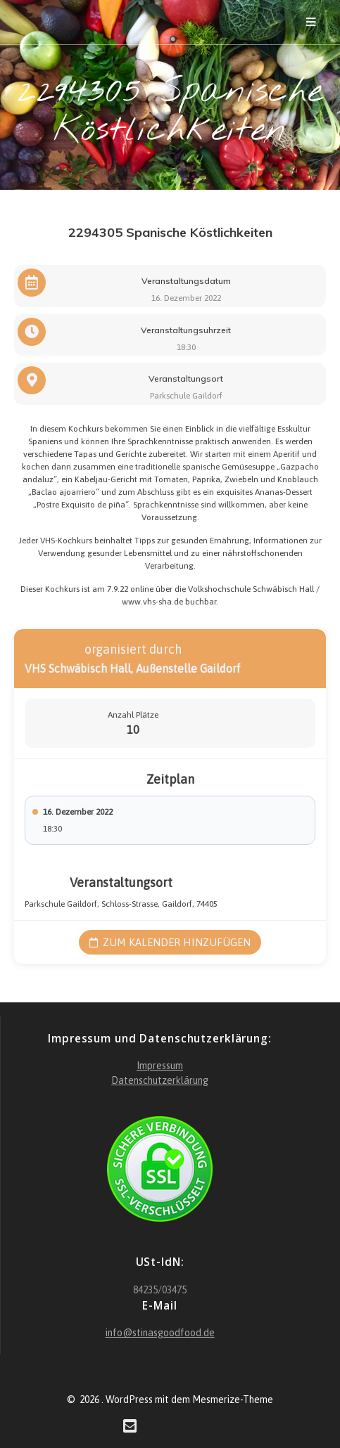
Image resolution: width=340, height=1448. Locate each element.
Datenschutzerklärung (159, 1080)
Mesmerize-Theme (232, 1399)
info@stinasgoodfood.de (160, 1332)
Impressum (160, 1065)
